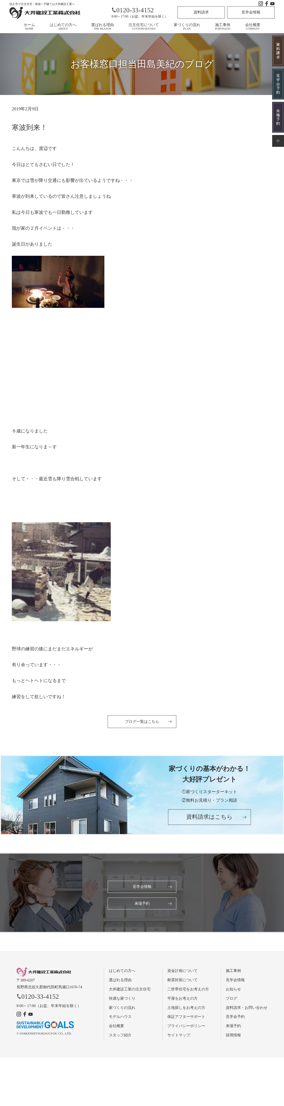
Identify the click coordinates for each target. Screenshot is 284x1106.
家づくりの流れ (187, 26)
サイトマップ (178, 1035)
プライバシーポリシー (186, 1026)
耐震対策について (182, 980)
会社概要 (252, 26)
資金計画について (182, 971)
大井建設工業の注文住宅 (130, 989)
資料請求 (201, 12)
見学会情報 (250, 12)
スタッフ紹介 (120, 1035)
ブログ (231, 998)
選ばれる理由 (102, 26)
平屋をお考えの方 (182, 998)
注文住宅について (144, 26)
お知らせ (233, 989)
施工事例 (222, 26)
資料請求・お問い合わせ (246, 1008)
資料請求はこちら (209, 817)
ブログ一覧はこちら (142, 721)
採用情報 (233, 1035)
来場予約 (142, 903)
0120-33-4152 (132, 10)
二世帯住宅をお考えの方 (188, 989)
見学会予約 (235, 1017)
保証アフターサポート (186, 1017)
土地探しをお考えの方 (186, 1008)
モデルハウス (120, 1017)
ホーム (29, 26)
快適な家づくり (122, 998)
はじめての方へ (63, 26)
